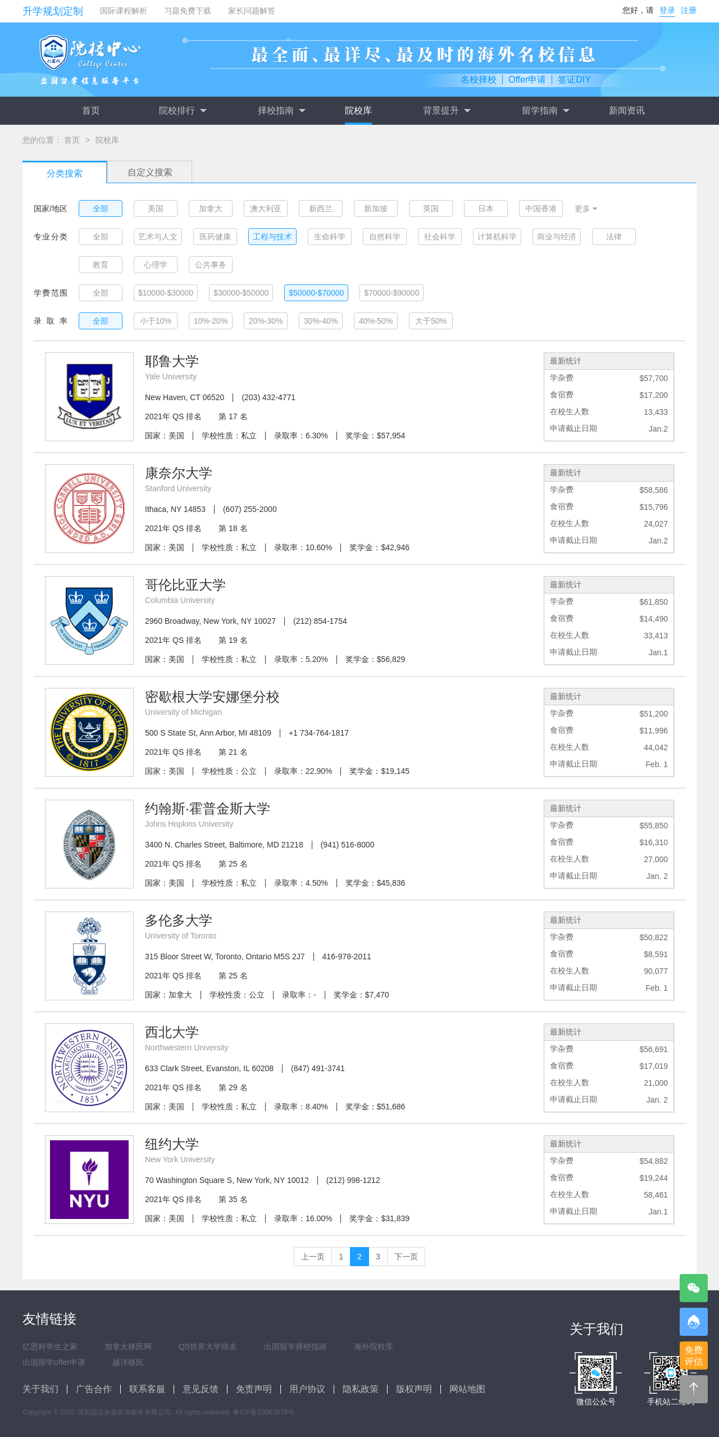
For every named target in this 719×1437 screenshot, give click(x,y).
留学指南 (545, 111)
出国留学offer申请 (53, 1362)
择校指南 (281, 111)
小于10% (155, 320)
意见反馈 (201, 1389)
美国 (155, 208)
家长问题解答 (251, 10)
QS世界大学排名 (208, 1346)
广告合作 (94, 1389)
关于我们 (40, 1389)
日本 (486, 208)
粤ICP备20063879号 (263, 1412)
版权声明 (414, 1389)
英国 (431, 208)
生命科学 (329, 236)
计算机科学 (497, 236)
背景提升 (446, 111)
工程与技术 (272, 236)
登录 (667, 10)
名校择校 (479, 79)
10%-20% (211, 320)
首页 (91, 110)
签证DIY (574, 79)
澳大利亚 (265, 208)
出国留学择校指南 (295, 1346)
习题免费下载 (187, 10)
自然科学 (385, 236)
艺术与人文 (158, 236)
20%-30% (266, 320)
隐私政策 (361, 1389)
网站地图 (467, 1389)
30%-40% (321, 320)
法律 (614, 236)
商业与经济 (556, 236)
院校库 (358, 110)
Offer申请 (527, 79)
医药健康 (215, 236)
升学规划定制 (52, 11)
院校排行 (182, 111)
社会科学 (440, 236)
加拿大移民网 (128, 1346)
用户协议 (307, 1389)
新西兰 (321, 208)
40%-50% (376, 320)
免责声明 (254, 1389)
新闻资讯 (627, 110)
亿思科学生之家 (50, 1346)
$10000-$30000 (165, 292)
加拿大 (210, 208)
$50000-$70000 (316, 292)
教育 (100, 264)
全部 (100, 208)
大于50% (431, 320)
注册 (689, 10)
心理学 (155, 264)
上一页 (313, 1256)
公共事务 (210, 264)
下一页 (406, 1256)
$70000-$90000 (391, 292)
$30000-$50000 (241, 292)
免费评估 (694, 1355)
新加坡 (376, 208)
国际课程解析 (123, 10)
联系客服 (147, 1389)
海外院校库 (373, 1346)
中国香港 (541, 208)
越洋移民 (128, 1362)
